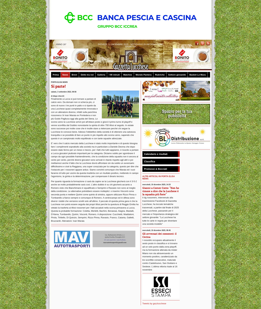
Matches (127, 74)
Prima (56, 74)
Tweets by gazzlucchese (154, 303)
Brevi (74, 74)
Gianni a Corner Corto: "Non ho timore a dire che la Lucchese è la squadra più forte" (160, 191)
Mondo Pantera (144, 74)
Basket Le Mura (197, 74)
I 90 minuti (114, 74)
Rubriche (160, 74)
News (65, 74)
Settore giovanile (177, 74)
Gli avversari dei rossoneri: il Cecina (159, 235)
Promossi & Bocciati (155, 169)
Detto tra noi (87, 74)
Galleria (101, 74)
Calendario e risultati (155, 154)
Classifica (149, 161)
